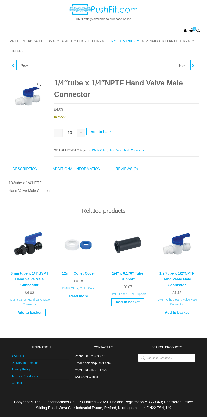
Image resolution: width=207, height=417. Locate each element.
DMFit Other (123, 40)
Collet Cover (88, 288)
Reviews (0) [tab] (127, 169)
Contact (17, 382)
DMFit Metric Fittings (83, 40)
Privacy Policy (21, 369)
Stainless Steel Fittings (166, 40)
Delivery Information (25, 362)
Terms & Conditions (25, 376)
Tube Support (137, 294)
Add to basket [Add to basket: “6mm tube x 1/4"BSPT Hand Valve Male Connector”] (29, 313)
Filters (17, 50)
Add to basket (103, 132)
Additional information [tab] (76, 169)
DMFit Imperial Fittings (32, 40)
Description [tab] (25, 169)
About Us (18, 356)
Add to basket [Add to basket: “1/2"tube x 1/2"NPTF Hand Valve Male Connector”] (177, 313)
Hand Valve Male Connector (126, 150)
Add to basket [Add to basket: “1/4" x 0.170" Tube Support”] (128, 302)
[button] (39, 84)
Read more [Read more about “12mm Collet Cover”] (78, 296)
